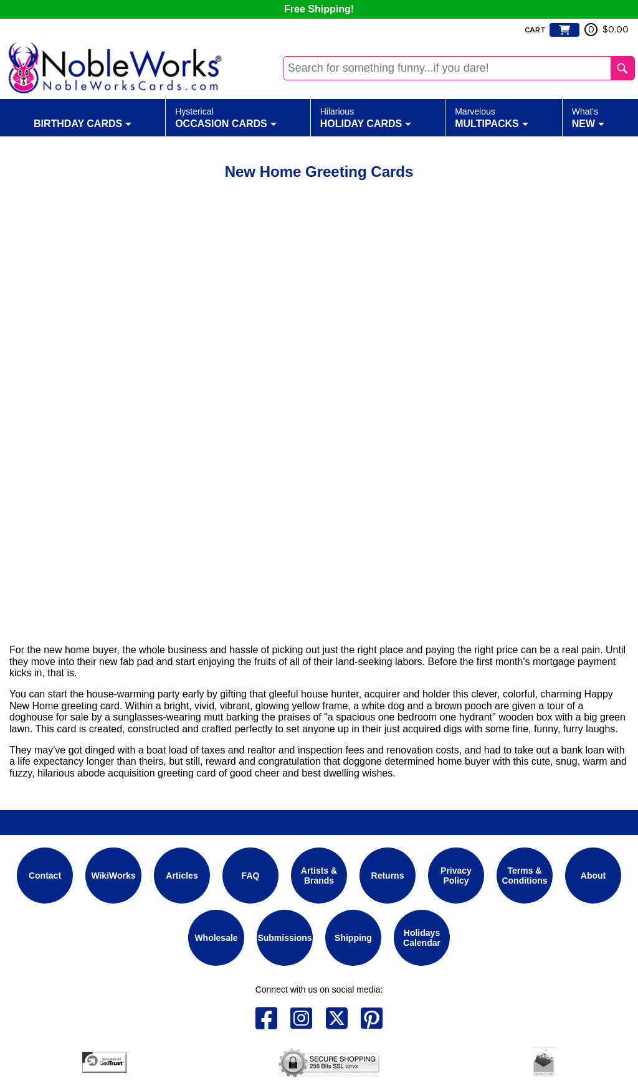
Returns (387, 876)
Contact (45, 876)
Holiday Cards (366, 117)
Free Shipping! (319, 9)
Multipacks (491, 117)
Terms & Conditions (524, 875)
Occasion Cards (226, 117)
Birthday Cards (82, 117)
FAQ (251, 876)
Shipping (353, 938)
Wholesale (215, 938)
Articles (182, 876)
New (588, 117)
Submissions (284, 938)
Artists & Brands (319, 875)
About (593, 876)
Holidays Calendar (421, 938)
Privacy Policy (456, 875)
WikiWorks (113, 876)
